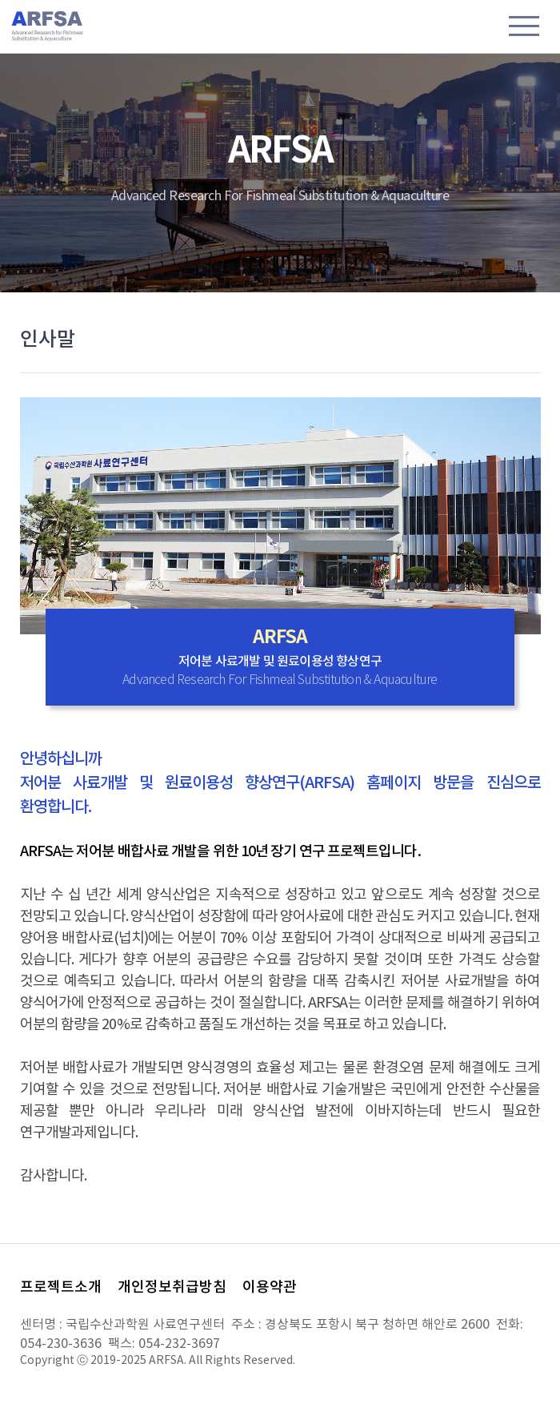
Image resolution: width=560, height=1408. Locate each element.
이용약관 (269, 1287)
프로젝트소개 (61, 1287)
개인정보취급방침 (172, 1287)
